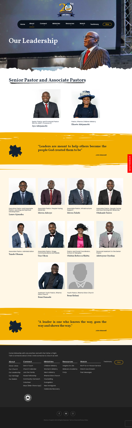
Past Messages (86, 372)
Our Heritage (14, 376)
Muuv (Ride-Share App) (32, 385)
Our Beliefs (13, 379)
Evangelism (48, 382)
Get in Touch (28, 366)
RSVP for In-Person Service (90, 366)
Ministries (49, 361)
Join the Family (29, 372)
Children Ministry (50, 366)
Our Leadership (14, 372)
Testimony (108, 361)
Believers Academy (70, 369)
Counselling (48, 379)
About (12, 361)
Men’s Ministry (49, 372)
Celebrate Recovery (52, 389)
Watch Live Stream (87, 369)
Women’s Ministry (51, 369)
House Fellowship (29, 376)
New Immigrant (50, 385)
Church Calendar (29, 369)
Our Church (13, 369)
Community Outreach (31, 379)
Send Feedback (129, 163)
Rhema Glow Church (52, 376)
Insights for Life (68, 366)
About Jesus (13, 366)
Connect (27, 361)
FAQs (65, 372)
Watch (83, 361)
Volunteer (27, 382)
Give (119, 362)
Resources (68, 361)
